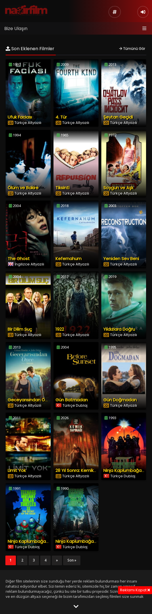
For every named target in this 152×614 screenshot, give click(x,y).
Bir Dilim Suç (20, 329)
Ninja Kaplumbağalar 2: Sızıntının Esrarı (47, 541)
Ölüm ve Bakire (23, 188)
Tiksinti (62, 188)
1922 (59, 329)
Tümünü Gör (132, 48)
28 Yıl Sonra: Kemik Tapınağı (84, 470)
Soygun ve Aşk (118, 188)
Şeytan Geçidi (118, 117)
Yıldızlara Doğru (119, 329)
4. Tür (61, 117)
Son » (71, 560)
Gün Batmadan (71, 400)
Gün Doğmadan (120, 400)
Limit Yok (17, 470)
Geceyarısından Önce (30, 400)
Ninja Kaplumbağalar (77, 541)
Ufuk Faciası (20, 117)
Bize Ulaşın (15, 28)
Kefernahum (68, 258)
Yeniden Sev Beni (121, 258)
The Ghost (19, 258)
